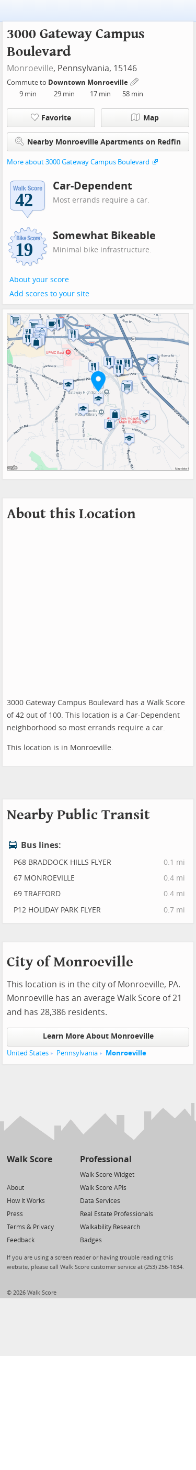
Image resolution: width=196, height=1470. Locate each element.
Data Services (100, 1201)
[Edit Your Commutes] (135, 81)
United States (28, 1053)
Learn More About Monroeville (98, 1036)
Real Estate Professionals (116, 1214)
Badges (91, 1240)
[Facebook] (29, 1174)
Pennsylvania (77, 1053)
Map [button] (145, 117)
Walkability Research (110, 1227)
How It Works (26, 1201)
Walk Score (29, 1159)
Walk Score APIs (103, 1187)
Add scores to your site (49, 293)
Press (15, 1214)
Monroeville (30, 68)
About (15, 1187)
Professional (106, 1159)
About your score (39, 279)
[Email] (45, 1174)
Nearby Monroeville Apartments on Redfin (98, 142)
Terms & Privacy (30, 1227)
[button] (98, 381)
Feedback (20, 1240)
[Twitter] (13, 1174)
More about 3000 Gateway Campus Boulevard (78, 162)
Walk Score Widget (107, 1174)
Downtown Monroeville (89, 82)
